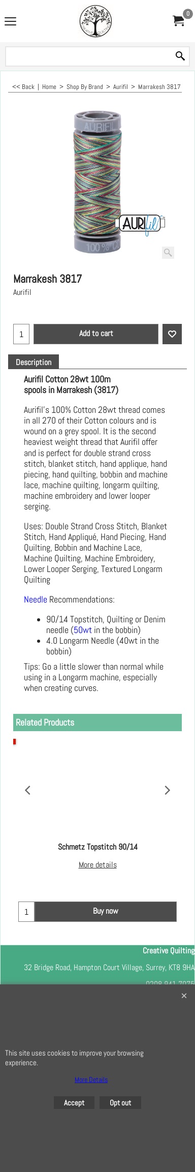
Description (33, 362)
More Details (91, 1079)
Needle (35, 599)
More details (98, 864)
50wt (83, 630)
